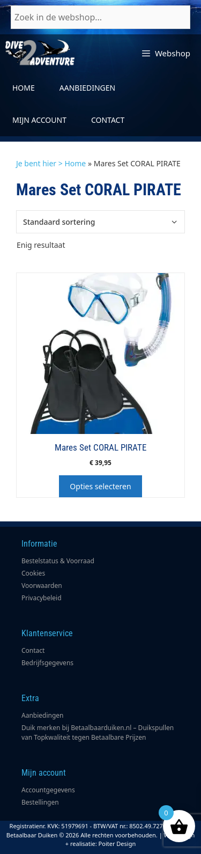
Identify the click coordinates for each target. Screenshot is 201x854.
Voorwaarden (41, 585)
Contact (107, 120)
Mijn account (39, 120)
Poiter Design (117, 844)
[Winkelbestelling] (100, 221)
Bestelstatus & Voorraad (57, 560)
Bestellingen (40, 802)
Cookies (33, 573)
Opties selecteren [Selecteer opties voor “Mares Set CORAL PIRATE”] (100, 486)
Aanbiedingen (87, 88)
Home (23, 88)
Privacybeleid (41, 597)
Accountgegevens (48, 789)
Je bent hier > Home (51, 163)
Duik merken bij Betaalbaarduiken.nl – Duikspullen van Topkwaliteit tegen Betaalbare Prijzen (97, 732)
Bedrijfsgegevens (47, 662)
